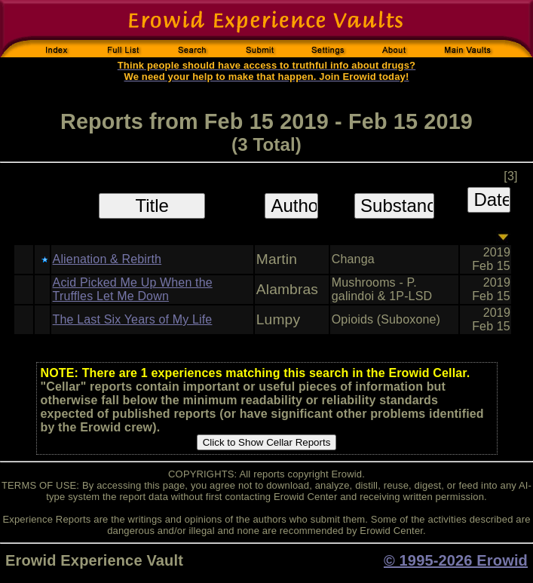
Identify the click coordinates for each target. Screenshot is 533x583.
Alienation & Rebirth (107, 259)
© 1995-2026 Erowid (456, 560)
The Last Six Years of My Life (133, 319)
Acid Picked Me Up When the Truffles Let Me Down (133, 289)
